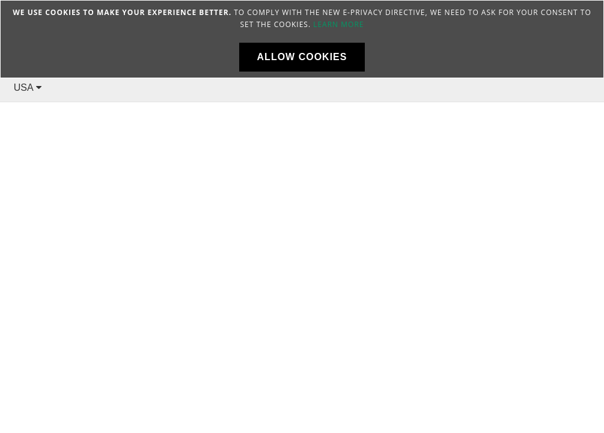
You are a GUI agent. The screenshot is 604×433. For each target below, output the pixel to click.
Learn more (338, 24)
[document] (302, 39)
